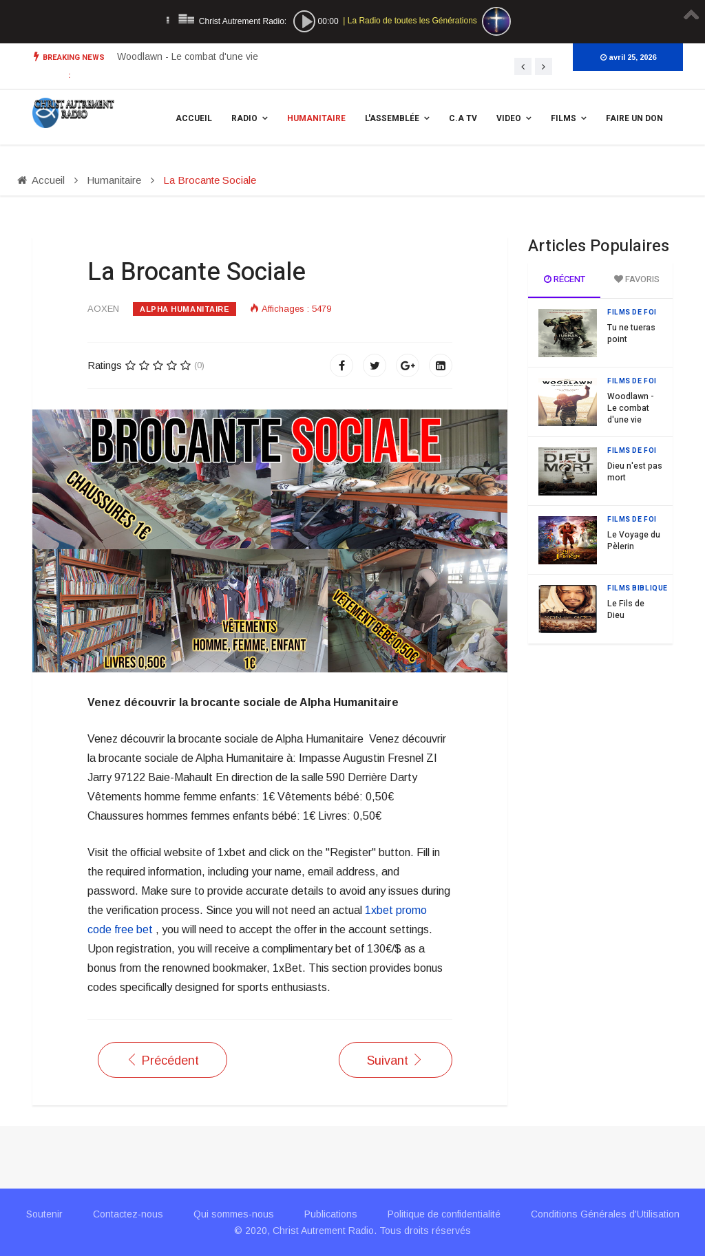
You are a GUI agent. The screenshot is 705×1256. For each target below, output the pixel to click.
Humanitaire (316, 118)
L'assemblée (392, 118)
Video (508, 118)
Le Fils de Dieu (625, 609)
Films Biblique (637, 588)
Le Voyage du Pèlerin (633, 541)
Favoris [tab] (637, 279)
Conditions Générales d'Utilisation (605, 1214)
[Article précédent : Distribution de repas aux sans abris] (162, 1060)
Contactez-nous (128, 1214)
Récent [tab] (564, 279)
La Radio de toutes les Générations (412, 20)
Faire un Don (634, 118)
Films (563, 118)
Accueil (194, 118)
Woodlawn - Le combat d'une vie (630, 408)
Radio (244, 118)
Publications (330, 1214)
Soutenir (44, 1214)
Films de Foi (632, 312)
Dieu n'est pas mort (634, 472)
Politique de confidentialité (444, 1214)
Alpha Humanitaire (184, 309)
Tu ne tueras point (157, 56)
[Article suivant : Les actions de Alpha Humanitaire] (395, 1060)
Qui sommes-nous (233, 1214)
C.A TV (463, 118)
